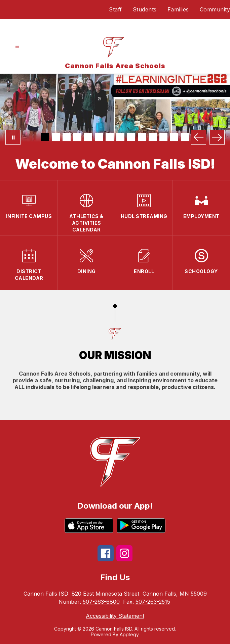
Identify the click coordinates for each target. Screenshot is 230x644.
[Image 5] (88, 137)
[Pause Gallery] (13, 137)
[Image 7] (110, 137)
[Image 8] (120, 137)
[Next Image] (217, 137)
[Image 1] (45, 137)
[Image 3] (67, 137)
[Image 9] (131, 137)
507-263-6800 (101, 601)
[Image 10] (142, 137)
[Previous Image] (198, 137)
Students (145, 9)
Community (215, 9)
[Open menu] (17, 46)
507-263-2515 (153, 601)
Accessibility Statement (115, 615)
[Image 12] (163, 137)
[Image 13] (174, 137)
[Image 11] (153, 137)
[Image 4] (77, 137)
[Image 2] (56, 137)
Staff (115, 9)
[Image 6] (99, 137)
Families (178, 9)
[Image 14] (185, 137)
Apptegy (129, 634)
